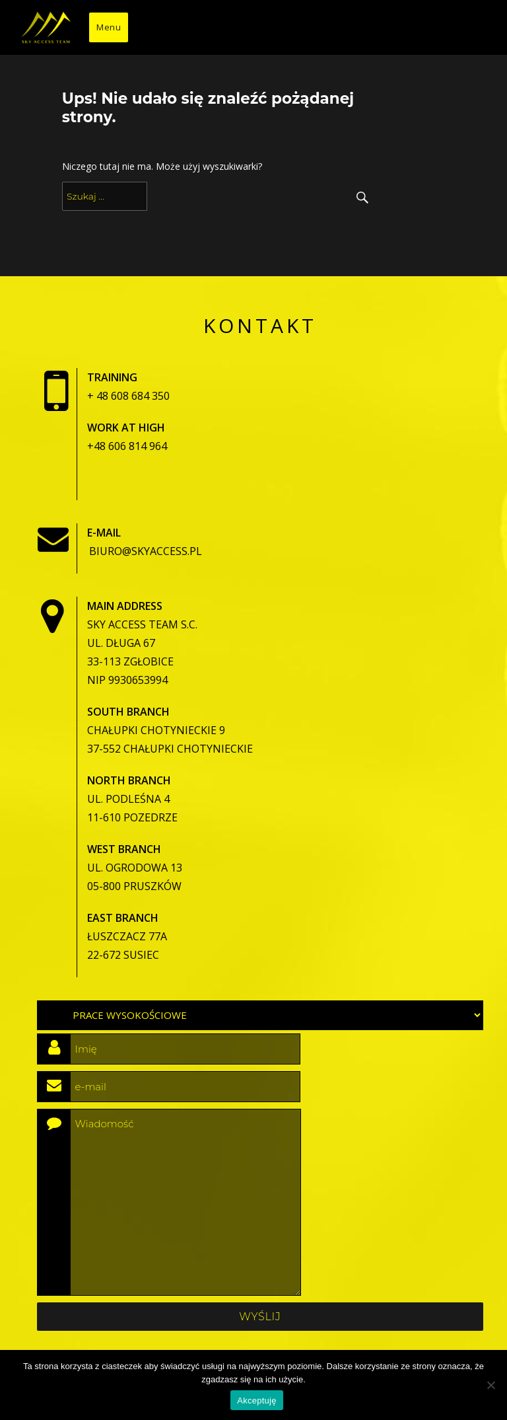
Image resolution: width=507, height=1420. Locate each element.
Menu (108, 27)
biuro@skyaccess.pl (145, 551)
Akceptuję (256, 1400)
